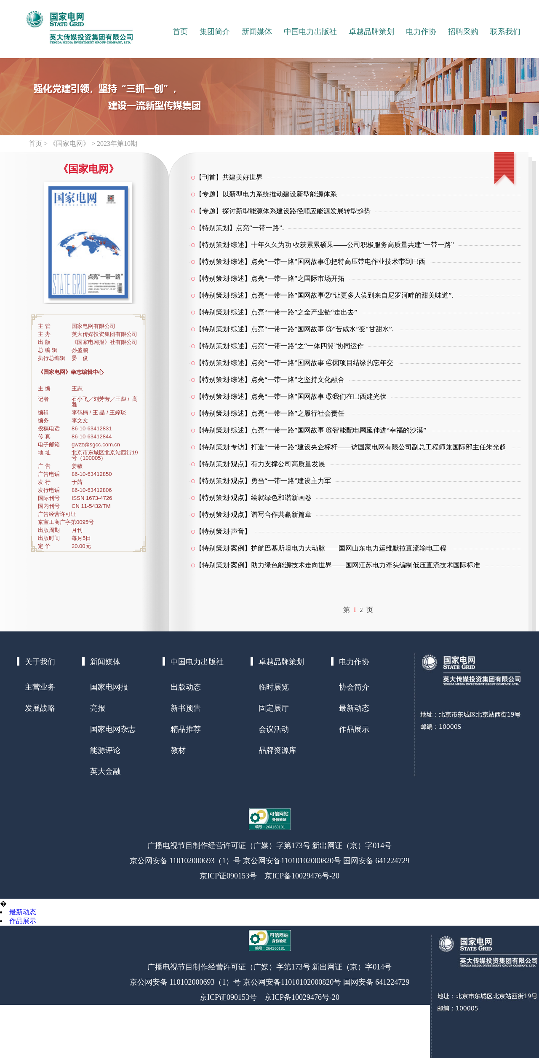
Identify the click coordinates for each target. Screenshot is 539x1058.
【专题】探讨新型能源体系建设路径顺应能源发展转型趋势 (283, 211)
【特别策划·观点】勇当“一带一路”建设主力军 (263, 480)
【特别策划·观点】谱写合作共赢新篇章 (253, 514)
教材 (178, 750)
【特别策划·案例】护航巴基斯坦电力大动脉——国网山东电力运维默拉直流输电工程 (320, 548)
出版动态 (186, 687)
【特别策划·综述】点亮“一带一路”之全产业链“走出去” (276, 312)
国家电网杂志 (113, 729)
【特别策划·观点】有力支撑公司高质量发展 (260, 463)
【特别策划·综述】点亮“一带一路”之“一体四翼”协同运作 (279, 345)
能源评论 (105, 750)
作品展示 (354, 729)
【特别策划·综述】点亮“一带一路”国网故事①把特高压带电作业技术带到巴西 (310, 261)
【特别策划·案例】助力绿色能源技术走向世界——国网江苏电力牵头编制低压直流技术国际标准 (337, 565)
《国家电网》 (69, 143)
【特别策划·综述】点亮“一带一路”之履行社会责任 (269, 413)
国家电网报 (109, 687)
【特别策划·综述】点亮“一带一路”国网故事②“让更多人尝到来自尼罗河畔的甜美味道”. (324, 295)
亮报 (97, 708)
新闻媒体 (257, 31)
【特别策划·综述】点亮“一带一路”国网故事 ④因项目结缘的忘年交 (294, 362)
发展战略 (40, 708)
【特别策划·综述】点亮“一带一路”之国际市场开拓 (269, 278)
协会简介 (354, 687)
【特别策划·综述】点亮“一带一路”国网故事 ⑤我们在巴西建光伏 (291, 396)
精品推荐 (186, 729)
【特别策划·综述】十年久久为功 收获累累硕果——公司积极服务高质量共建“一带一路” (324, 244)
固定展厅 (274, 708)
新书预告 (186, 708)
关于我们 (40, 662)
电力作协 (421, 31)
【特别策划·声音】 (223, 531)
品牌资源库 (277, 750)
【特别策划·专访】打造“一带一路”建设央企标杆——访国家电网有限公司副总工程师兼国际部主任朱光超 (350, 447)
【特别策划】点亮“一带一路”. (239, 227)
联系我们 (505, 31)
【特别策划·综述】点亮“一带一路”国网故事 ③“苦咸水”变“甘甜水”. (294, 329)
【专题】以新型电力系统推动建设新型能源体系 (266, 194)
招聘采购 (463, 31)
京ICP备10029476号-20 (301, 876)
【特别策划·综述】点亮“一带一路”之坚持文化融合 (269, 379)
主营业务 (40, 687)
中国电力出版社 (310, 31)
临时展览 (274, 687)
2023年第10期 (117, 143)
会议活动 (274, 729)
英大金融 (105, 771)
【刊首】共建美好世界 (229, 177)
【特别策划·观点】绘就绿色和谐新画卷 (253, 497)
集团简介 (215, 31)
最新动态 (354, 708)
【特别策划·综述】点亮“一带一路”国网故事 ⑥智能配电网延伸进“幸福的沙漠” (310, 430)
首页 (180, 31)
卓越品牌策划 (371, 31)
